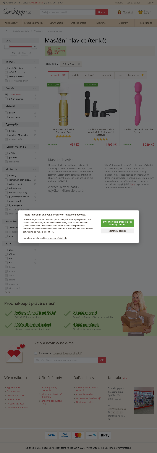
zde (78, 229)
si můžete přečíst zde (57, 238)
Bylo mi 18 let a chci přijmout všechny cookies (117, 223)
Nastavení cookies (117, 231)
